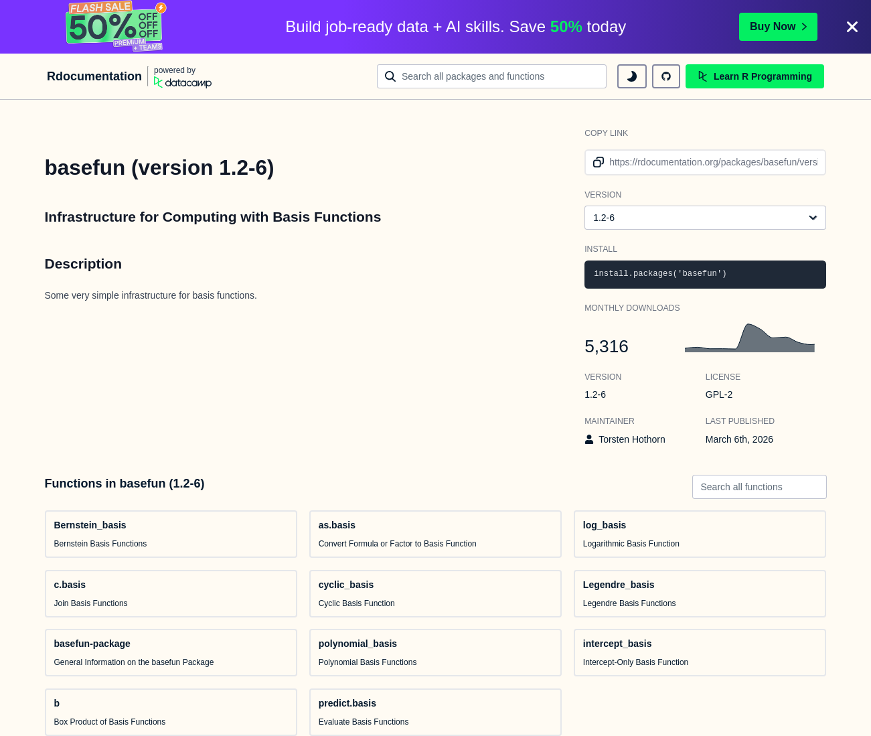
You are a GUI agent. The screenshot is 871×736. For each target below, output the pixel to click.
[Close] (852, 26)
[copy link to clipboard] (596, 162)
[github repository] (666, 76)
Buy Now (778, 26)
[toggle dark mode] (632, 76)
